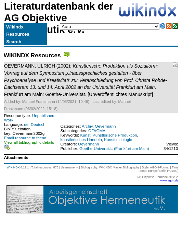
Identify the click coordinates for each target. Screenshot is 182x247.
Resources (17, 34)
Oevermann (105, 126)
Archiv (87, 126)
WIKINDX (13, 167)
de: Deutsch (35, 124)
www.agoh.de (169, 180)
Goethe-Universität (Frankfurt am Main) (114, 148)
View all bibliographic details (29, 142)
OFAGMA (96, 130)
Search (13, 41)
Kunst (85, 135)
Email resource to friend (25, 138)
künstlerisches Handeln (81, 139)
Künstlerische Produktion (115, 135)
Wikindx (14, 27)
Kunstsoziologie (118, 139)
